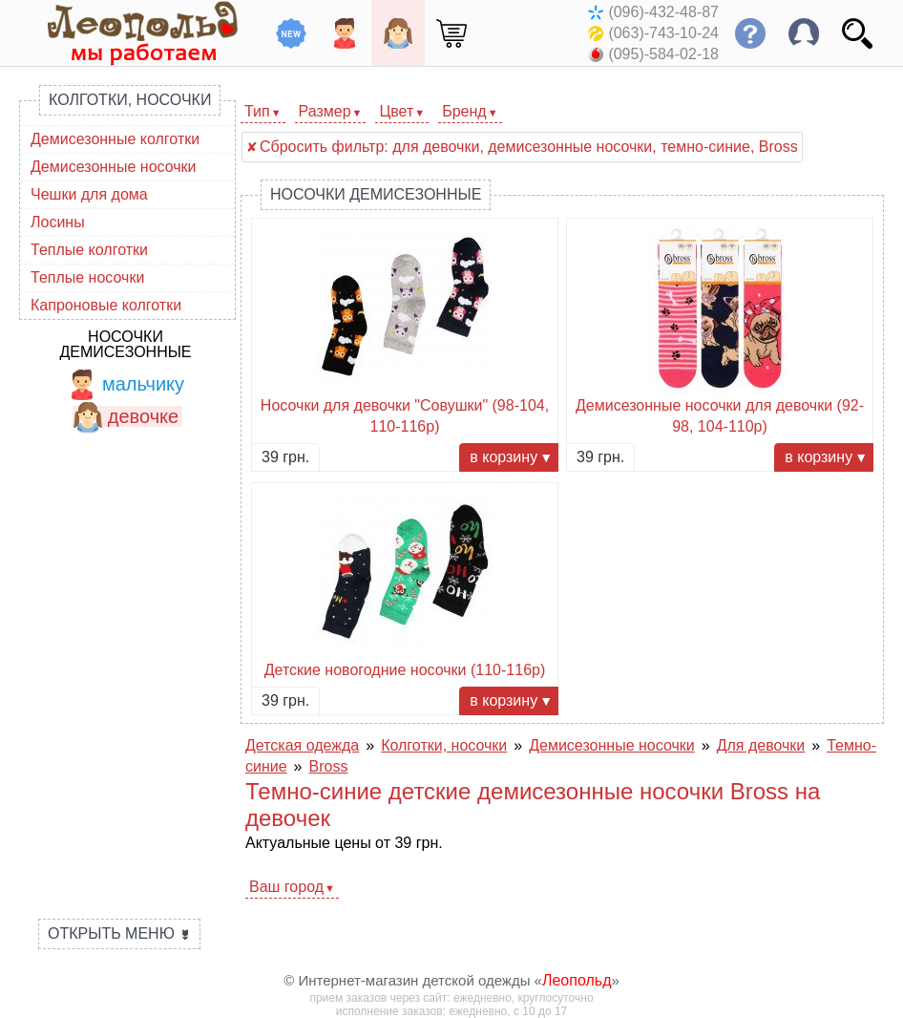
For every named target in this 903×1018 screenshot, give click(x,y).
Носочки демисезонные (125, 344)
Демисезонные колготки (115, 139)
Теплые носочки (87, 277)
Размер (325, 111)
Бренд (464, 111)
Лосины (58, 222)
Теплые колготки (89, 250)
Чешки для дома (89, 194)
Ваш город (286, 887)
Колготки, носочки (130, 100)
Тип (257, 111)
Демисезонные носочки (114, 167)
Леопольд (577, 980)
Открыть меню (119, 933)
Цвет (396, 111)
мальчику (125, 383)
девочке (125, 416)
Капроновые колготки (106, 305)
